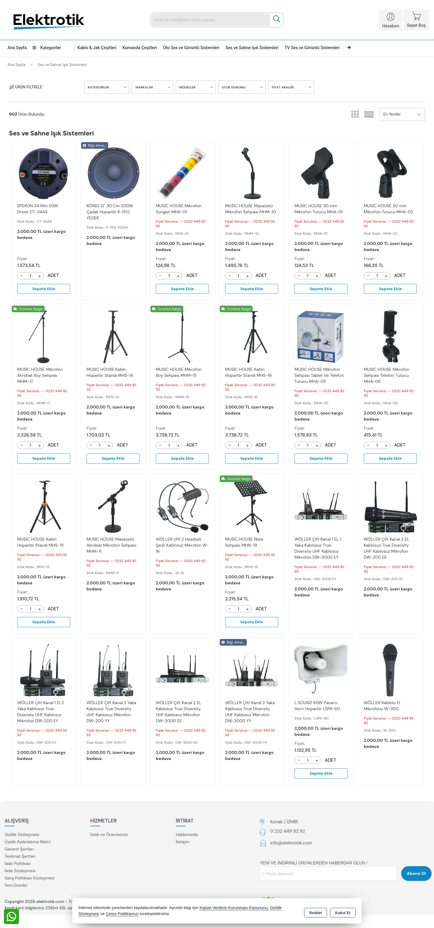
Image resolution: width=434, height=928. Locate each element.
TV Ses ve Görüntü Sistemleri (312, 47)
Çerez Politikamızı (122, 914)
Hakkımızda (187, 836)
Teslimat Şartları (20, 857)
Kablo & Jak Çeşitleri (96, 47)
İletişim (182, 843)
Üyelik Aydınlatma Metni (28, 843)
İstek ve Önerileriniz (109, 836)
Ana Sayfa (17, 47)
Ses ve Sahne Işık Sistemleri (251, 47)
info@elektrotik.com (291, 844)
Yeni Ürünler (16, 886)
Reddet (315, 912)
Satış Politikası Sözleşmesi (30, 879)
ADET (53, 275)
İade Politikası (18, 865)
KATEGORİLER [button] (98, 87)
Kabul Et (343, 912)
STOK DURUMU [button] (234, 87)
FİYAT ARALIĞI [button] (283, 87)
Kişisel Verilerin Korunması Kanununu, (234, 908)
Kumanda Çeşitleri (139, 47)
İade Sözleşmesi (20, 872)
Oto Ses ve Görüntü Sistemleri (191, 47)
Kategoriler (47, 47)
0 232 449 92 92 (287, 833)
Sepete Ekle (44, 289)
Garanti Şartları (19, 850)
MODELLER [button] (187, 87)
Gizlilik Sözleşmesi (22, 836)
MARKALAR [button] (144, 87)
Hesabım (390, 26)
